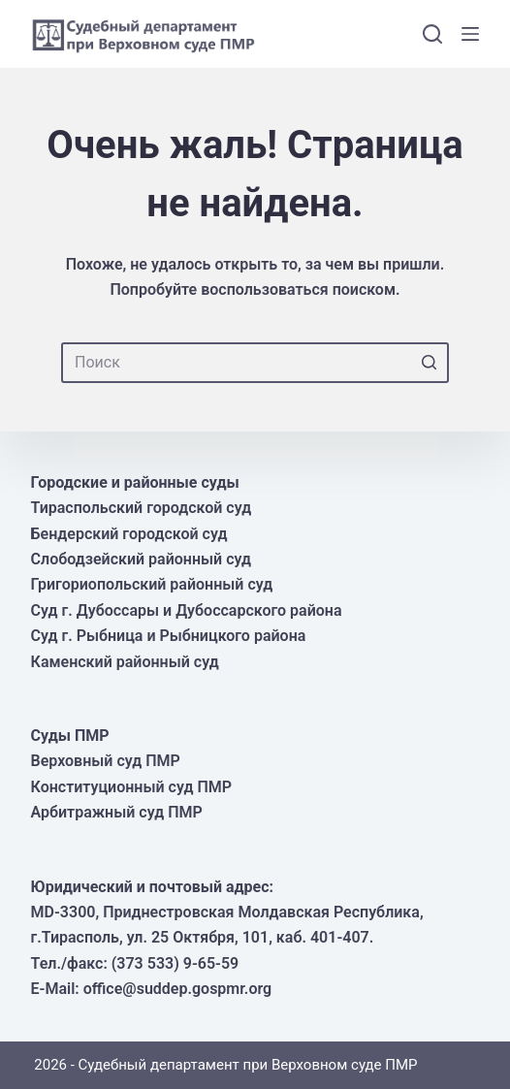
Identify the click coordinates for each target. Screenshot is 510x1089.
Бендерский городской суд (129, 534)
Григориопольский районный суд (152, 584)
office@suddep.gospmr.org (177, 988)
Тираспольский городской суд (141, 507)
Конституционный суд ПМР (131, 787)
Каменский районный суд (125, 662)
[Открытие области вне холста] (470, 34)
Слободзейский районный (129, 559)
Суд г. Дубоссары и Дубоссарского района (186, 610)
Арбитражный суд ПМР (117, 812)
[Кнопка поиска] (428, 362)
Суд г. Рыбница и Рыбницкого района (168, 635)
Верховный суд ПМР (105, 761)
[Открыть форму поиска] (432, 34)
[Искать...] (255, 362)
